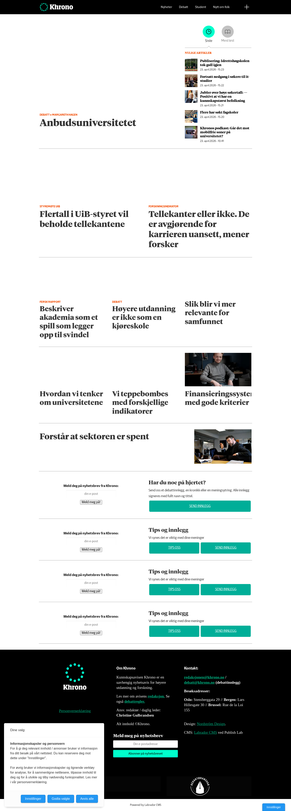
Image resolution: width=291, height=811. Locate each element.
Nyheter (166, 9)
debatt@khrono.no (199, 682)
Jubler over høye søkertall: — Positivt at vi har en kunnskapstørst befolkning (223, 96)
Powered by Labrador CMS (145, 805)
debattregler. (134, 701)
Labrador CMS (205, 732)
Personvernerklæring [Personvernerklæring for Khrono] (75, 711)
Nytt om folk (221, 9)
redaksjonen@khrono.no (204, 677)
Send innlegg (200, 506)
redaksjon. (156, 696)
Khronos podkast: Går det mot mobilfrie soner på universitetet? (224, 132)
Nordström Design (211, 724)
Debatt (183, 9)
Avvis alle (87, 798)
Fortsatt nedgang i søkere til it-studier (224, 78)
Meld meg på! (91, 502)
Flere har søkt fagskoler (219, 112)
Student (200, 9)
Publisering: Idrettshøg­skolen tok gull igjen (224, 62)
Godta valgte (61, 798)
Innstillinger (274, 807)
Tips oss (174, 547)
